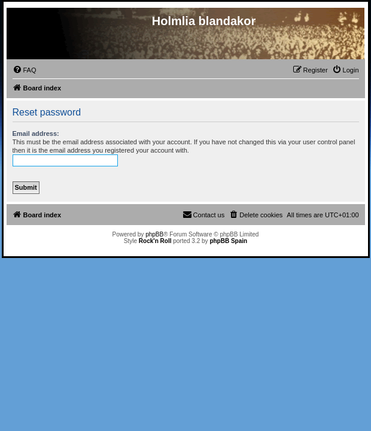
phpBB (154, 234)
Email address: (36, 133)
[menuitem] (25, 70)
